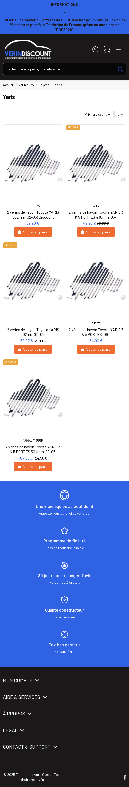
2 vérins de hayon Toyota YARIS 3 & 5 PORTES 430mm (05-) (96, 214)
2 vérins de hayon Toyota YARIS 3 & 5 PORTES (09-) (96, 332)
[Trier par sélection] (98, 114)
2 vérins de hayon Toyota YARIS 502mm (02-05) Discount (33, 214)
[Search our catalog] (120, 69)
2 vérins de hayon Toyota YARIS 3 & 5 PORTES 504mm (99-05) (33, 449)
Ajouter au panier (33, 232)
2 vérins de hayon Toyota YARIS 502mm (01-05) (33, 332)
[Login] (95, 49)
